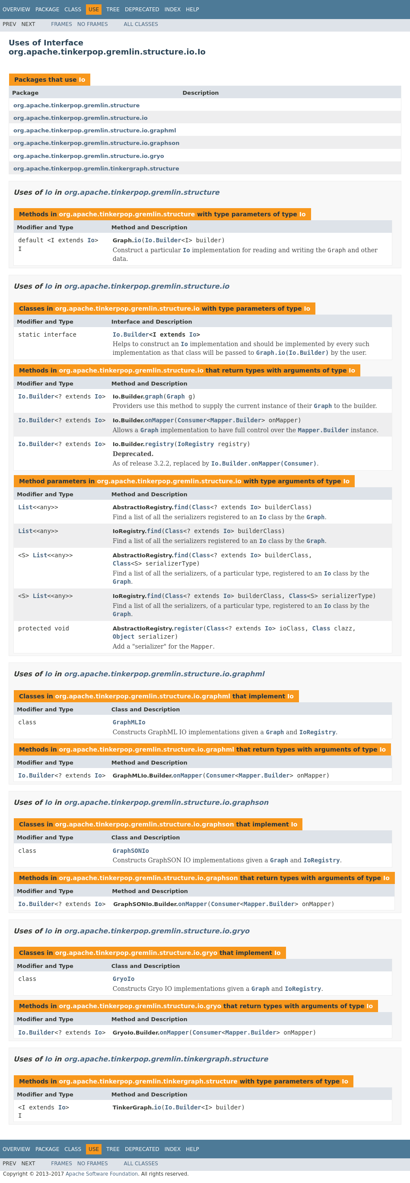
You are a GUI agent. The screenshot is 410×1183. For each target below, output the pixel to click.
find (181, 507)
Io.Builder (163, 240)
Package (47, 9)
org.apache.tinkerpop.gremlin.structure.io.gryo (88, 156)
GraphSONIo (131, 850)
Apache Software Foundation (102, 1174)
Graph (176, 396)
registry (159, 443)
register (188, 628)
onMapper (159, 420)
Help (192, 9)
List (25, 507)
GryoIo (124, 978)
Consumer (192, 420)
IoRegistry (196, 443)
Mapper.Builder (235, 420)
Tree (113, 9)
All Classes (141, 24)
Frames (61, 24)
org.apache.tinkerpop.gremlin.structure (76, 105)
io (137, 240)
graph (154, 396)
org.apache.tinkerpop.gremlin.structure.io (80, 118)
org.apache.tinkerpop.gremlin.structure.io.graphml (94, 130)
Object (124, 636)
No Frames (92, 24)
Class (72, 9)
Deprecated (142, 9)
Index (173, 9)
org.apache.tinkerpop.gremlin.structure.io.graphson (96, 143)
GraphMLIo (129, 722)
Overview (16, 9)
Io (82, 79)
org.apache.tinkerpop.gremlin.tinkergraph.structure (96, 168)
